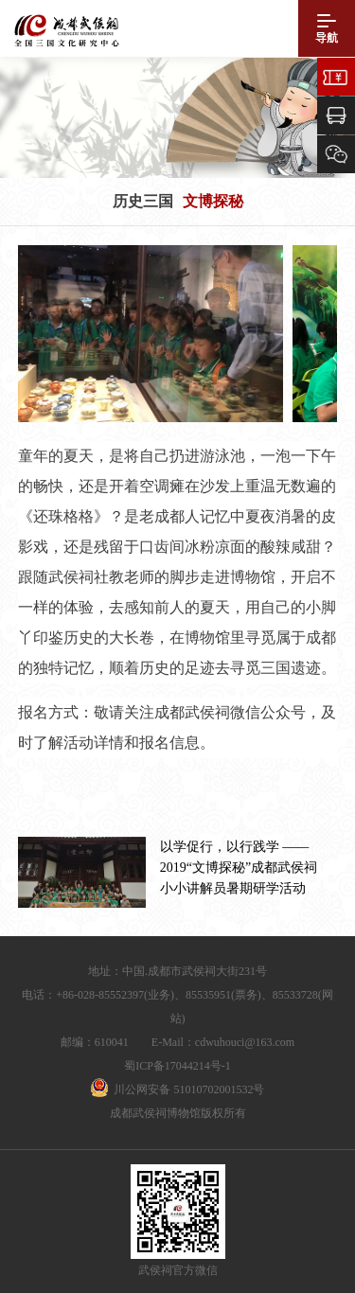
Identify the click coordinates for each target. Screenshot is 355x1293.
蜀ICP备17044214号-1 (177, 1065)
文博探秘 (213, 201)
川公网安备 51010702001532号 (189, 1089)
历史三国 (143, 201)
